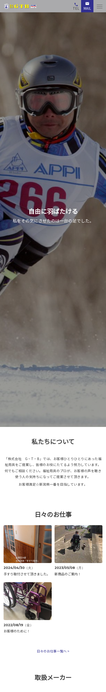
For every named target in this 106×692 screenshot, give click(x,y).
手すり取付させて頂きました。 (27, 574)
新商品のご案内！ (68, 574)
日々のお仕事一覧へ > (53, 651)
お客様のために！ (17, 631)
